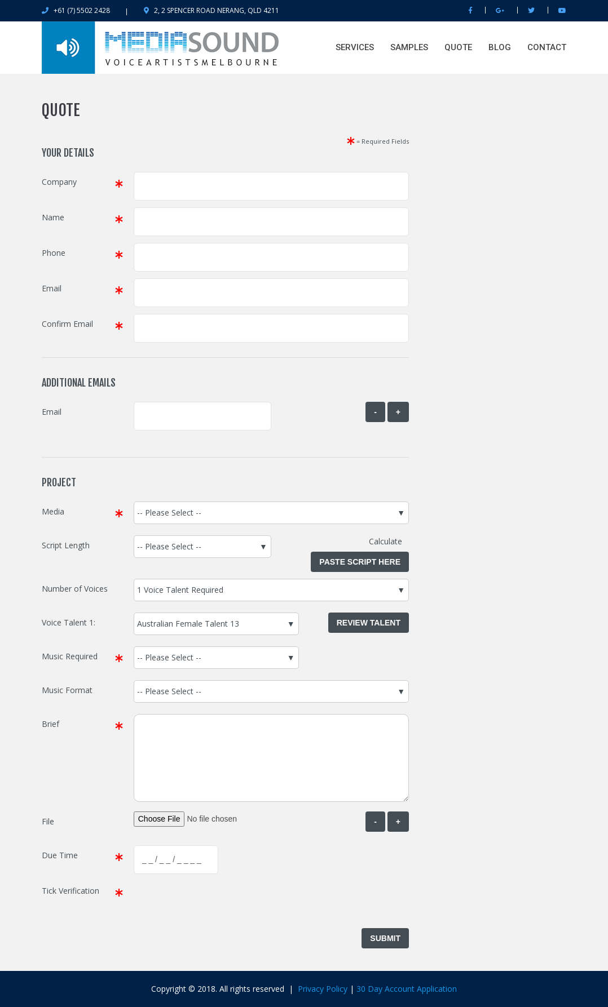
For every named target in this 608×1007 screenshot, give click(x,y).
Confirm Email (67, 323)
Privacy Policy (322, 988)
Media (53, 511)
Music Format (67, 690)
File (48, 821)
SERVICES (355, 47)
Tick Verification (70, 890)
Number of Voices (75, 588)
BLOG (499, 47)
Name (53, 217)
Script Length (66, 545)
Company (59, 181)
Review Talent (368, 622)
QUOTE (458, 47)
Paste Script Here (359, 561)
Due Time (60, 855)
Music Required (70, 656)
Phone (53, 252)
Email (51, 288)
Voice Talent (64, 622)
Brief (50, 723)
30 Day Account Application (406, 988)
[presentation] (219, 903)
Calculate (389, 541)
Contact (546, 47)
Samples (409, 47)
